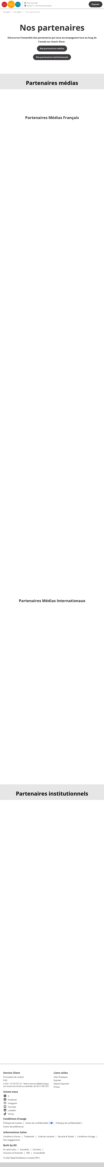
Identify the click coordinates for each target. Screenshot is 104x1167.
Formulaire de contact (13, 1077)
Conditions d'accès (12, 1136)
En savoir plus (10, 1149)
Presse (57, 1086)
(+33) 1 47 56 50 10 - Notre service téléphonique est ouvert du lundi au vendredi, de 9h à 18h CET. (26, 1085)
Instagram (10, 1103)
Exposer (57, 1080)
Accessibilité (39, 1152)
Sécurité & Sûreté (66, 1136)
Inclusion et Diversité (13, 1152)
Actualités (25, 1149)
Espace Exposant (61, 1083)
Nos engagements (11, 1139)
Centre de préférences (13, 1126)
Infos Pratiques (61, 1077)
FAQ (5, 1080)
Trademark (29, 1136)
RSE (28, 1152)
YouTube (9, 1106)
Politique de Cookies (12, 1123)
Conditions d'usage (86, 1136)
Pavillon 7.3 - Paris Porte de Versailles (39, 6)
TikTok (8, 1114)
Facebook (10, 1099)
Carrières (37, 1149)
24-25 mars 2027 (32, 3)
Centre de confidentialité (39, 1123)
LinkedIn (9, 1110)
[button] (95, 4)
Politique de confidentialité (68, 1123)
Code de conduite (46, 1136)
